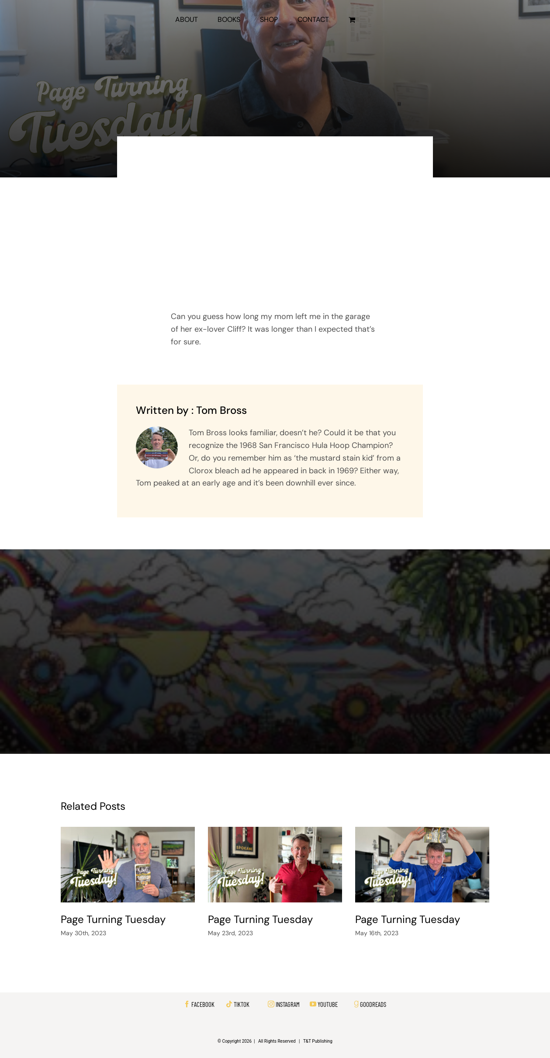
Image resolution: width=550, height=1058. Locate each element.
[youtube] (313, 1004)
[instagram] (271, 1004)
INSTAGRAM (288, 1004)
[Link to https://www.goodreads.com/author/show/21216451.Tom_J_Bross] (356, 1004)
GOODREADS (373, 1004)
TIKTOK (241, 1004)
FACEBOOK (202, 1004)
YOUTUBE (328, 1004)
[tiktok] (229, 1004)
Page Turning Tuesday (113, 919)
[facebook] (186, 1004)
